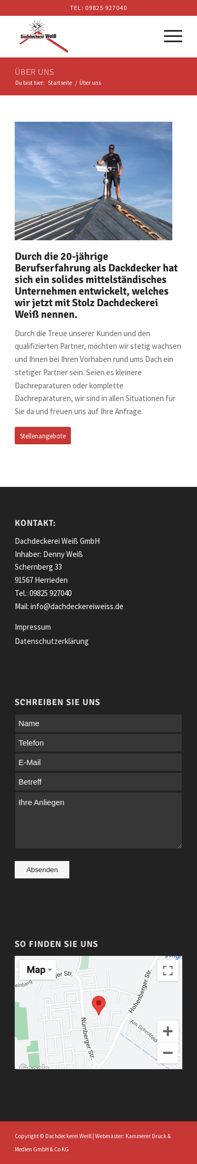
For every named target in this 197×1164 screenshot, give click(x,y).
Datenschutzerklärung (52, 641)
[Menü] (167, 36)
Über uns (34, 72)
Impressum (33, 627)
